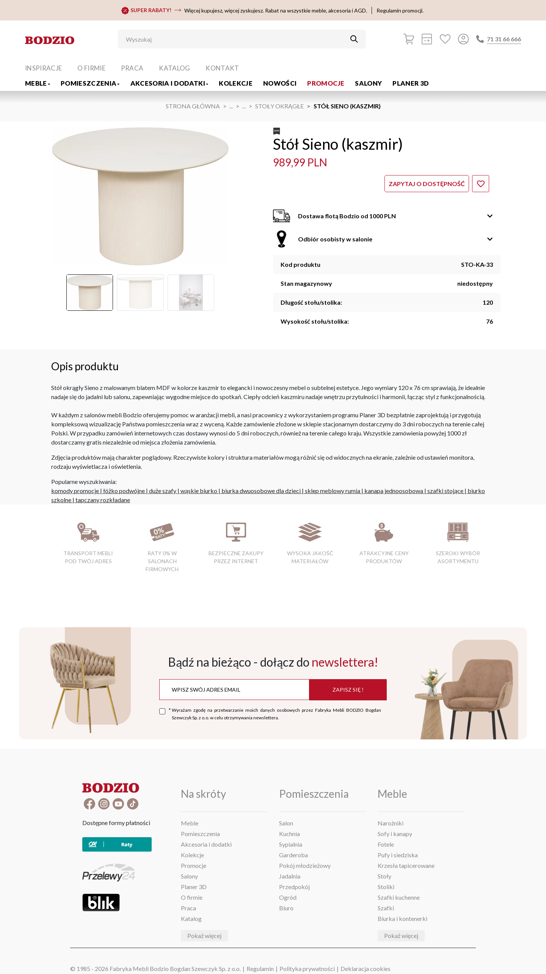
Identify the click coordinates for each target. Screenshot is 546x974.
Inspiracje (43, 68)
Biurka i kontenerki (402, 918)
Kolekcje (236, 83)
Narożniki (390, 823)
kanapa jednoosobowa (393, 490)
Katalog (174, 68)
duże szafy (162, 490)
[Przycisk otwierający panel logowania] (463, 39)
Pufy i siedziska (398, 854)
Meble (37, 83)
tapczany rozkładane (102, 499)
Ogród (288, 897)
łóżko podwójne (124, 490)
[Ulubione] (445, 39)
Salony (368, 83)
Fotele (386, 844)
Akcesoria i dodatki (169, 83)
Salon (286, 823)
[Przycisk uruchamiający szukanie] (354, 39)
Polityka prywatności (307, 968)
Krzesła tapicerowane (406, 865)
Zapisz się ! (348, 689)
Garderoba (293, 854)
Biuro (286, 907)
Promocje (325, 83)
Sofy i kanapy (395, 833)
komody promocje (75, 490)
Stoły (384, 876)
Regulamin (260, 968)
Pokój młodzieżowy (305, 865)
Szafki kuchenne (399, 897)
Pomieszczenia (90, 83)
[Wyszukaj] (236, 39)
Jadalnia (289, 876)
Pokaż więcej (204, 935)
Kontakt (222, 68)
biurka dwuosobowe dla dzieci (261, 490)
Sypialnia (290, 844)
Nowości (280, 83)
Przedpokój (294, 886)
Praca (132, 68)
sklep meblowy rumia (332, 490)
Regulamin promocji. (400, 10)
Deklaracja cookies (365, 968)
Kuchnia (289, 833)
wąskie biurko (198, 490)
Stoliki (386, 886)
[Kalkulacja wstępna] (427, 39)
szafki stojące (445, 490)
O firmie (91, 68)
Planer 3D (410, 83)
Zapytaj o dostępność (427, 183)
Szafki (386, 907)
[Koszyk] (408, 39)
